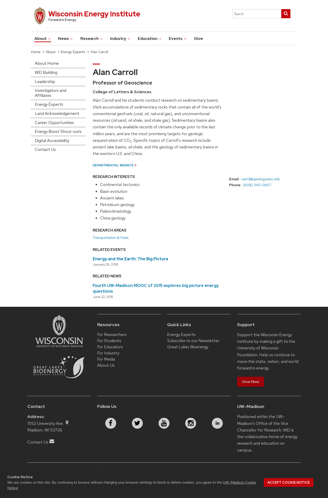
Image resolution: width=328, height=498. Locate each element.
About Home (47, 63)
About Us (106, 365)
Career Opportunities (54, 122)
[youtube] (164, 423)
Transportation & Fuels (111, 237)
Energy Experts (73, 51)
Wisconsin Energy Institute (94, 14)
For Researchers (112, 334)
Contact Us (45, 149)
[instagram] (190, 423)
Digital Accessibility (52, 140)
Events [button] (178, 38)
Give (198, 38)
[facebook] (110, 423)
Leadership (45, 81)
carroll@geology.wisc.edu (260, 179)
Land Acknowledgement (57, 113)
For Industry (108, 353)
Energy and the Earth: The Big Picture (130, 258)
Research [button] (91, 38)
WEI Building (46, 72)
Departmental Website (113, 165)
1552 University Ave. (48, 423)
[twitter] (137, 423)
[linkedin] (217, 423)
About (51, 51)
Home (36, 51)
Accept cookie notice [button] (288, 482)
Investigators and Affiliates (50, 93)
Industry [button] (120, 38)
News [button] (65, 38)
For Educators (110, 346)
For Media (106, 359)
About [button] (42, 38)
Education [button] (150, 38)
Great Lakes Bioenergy (187, 346)
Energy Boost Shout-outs (58, 131)
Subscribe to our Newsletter (193, 340)
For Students (109, 340)
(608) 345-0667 (257, 185)
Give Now (250, 381)
